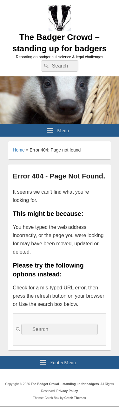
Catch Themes (75, 398)
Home (18, 149)
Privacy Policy (67, 391)
